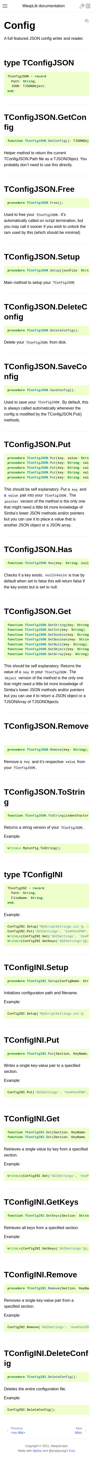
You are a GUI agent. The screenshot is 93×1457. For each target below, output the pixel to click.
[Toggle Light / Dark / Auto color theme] (82, 6)
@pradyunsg (57, 1451)
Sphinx (37, 1451)
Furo (72, 1451)
